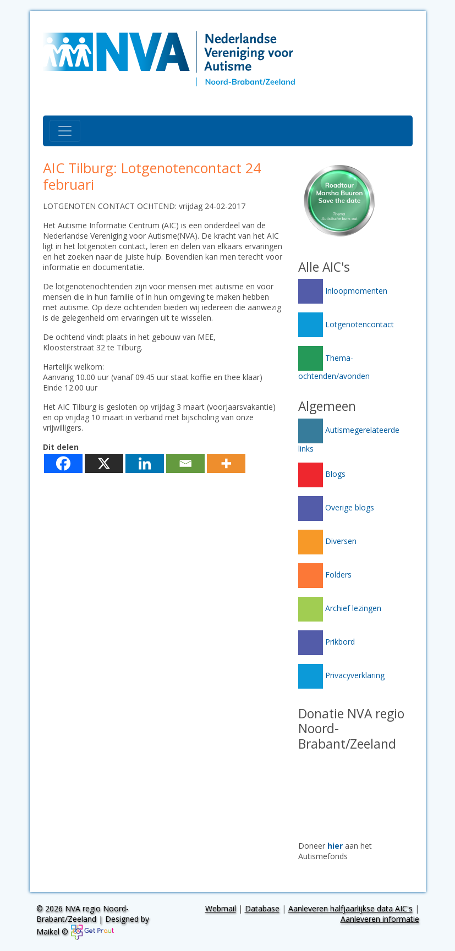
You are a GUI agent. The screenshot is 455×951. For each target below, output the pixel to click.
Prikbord (326, 641)
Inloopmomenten (342, 290)
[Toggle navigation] (65, 131)
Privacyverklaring (341, 675)
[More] (226, 463)
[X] (104, 463)
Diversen (327, 541)
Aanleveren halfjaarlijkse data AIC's (350, 908)
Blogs (322, 474)
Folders (325, 574)
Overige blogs (336, 507)
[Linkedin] (144, 463)
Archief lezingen (339, 608)
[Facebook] (63, 463)
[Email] (185, 463)
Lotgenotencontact (346, 324)
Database (262, 908)
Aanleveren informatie (380, 919)
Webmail (220, 908)
